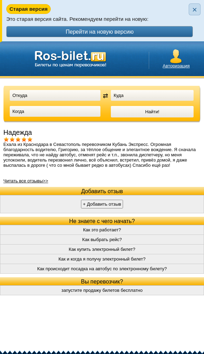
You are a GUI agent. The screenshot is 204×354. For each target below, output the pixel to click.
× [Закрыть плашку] (194, 9)
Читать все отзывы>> (25, 180)
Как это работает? (102, 229)
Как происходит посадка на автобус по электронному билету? (102, 268)
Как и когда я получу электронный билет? (102, 259)
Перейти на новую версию (99, 32)
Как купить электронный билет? (102, 249)
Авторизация (176, 65)
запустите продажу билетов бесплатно (102, 290)
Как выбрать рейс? (102, 239)
